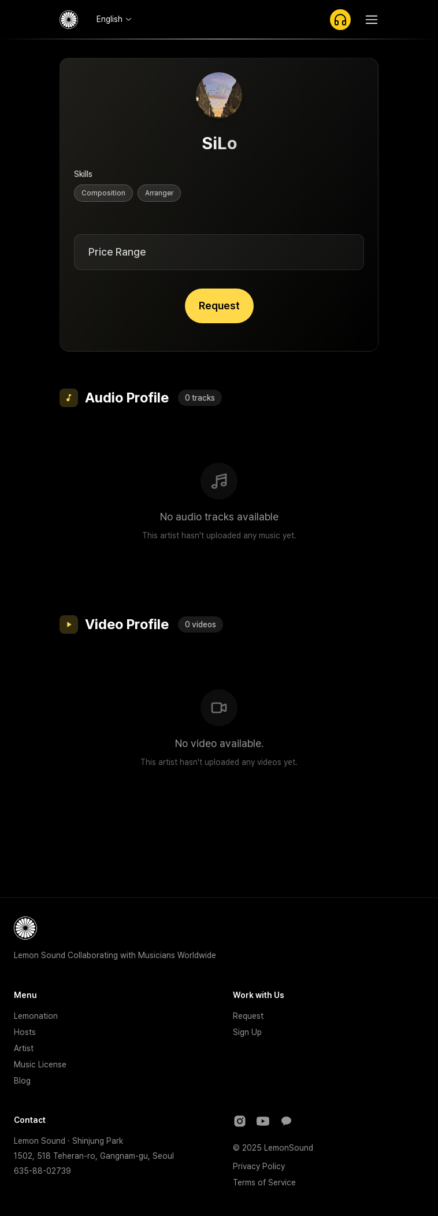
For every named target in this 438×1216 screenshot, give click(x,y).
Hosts (25, 1032)
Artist (24, 1048)
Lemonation (36, 1016)
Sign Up (247, 1032)
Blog (22, 1080)
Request (219, 306)
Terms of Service (264, 1182)
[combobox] (114, 19)
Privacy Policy (259, 1166)
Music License (40, 1064)
